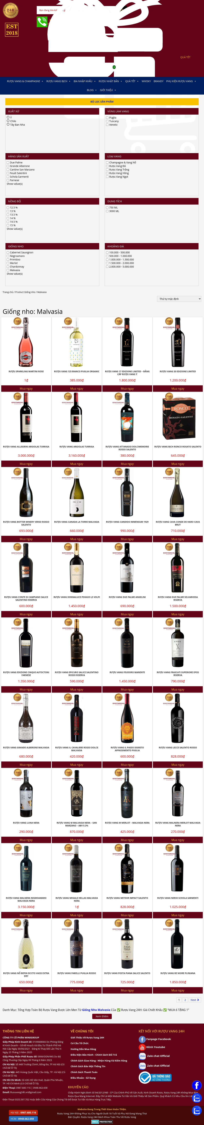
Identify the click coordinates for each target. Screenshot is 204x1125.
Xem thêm (102, 871)
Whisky (146, 81)
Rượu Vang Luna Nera (26, 677)
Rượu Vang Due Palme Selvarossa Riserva (178, 453)
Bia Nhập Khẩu (85, 81)
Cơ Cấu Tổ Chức (80, 897)
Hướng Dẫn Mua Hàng (83, 903)
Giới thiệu (108, 90)
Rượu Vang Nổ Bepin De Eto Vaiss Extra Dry (26, 829)
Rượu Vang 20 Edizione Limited (178, 225)
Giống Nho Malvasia (96, 864)
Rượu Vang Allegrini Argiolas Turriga (26, 301)
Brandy (158, 81)
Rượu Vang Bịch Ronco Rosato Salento (177, 301)
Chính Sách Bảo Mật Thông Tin (88, 920)
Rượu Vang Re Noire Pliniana (178, 827)
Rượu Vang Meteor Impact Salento (127, 752)
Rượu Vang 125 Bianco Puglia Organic (77, 225)
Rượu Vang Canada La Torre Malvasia (76, 376)
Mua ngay (26, 243)
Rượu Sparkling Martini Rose (26, 225)
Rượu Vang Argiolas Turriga (76, 301)
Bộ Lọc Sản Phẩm (102, 101)
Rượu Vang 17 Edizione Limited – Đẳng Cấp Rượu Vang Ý (127, 227)
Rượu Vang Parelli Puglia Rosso (76, 827)
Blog (92, 90)
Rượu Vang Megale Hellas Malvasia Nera (77, 754)
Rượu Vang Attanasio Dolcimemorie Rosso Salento (127, 303)
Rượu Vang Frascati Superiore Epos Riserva (178, 528)
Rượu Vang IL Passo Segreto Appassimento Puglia (127, 604)
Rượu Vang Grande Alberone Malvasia (26, 602)
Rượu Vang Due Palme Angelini (127, 451)
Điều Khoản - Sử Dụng (83, 932)
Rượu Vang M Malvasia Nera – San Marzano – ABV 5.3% (77, 679)
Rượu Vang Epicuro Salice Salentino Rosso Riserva (76, 528)
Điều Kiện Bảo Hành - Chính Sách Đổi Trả (94, 909)
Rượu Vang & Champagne (25, 81)
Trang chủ (8, 146)
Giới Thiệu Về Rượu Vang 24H (87, 892)
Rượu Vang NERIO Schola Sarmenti (178, 752)
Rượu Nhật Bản (111, 81)
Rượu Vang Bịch (58, 81)
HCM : (22, 1118)
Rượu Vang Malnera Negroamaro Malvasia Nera (26, 754)
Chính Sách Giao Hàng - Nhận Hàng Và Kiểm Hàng (99, 915)
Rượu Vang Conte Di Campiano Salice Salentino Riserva (26, 453)
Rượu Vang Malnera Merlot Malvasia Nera (177, 679)
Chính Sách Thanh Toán (84, 926)
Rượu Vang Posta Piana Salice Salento (127, 827)
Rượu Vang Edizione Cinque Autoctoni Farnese (26, 528)
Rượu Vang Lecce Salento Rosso (178, 602)
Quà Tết (132, 81)
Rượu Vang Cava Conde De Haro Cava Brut (178, 378)
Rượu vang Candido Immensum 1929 (127, 376)
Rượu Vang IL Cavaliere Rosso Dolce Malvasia (76, 604)
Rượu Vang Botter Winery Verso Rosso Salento (26, 378)
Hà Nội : (23, 1112)
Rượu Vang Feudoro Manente (127, 526)
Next (195, 854)
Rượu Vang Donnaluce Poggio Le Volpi (77, 451)
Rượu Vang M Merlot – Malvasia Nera (127, 677)
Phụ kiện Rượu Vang (181, 81)
